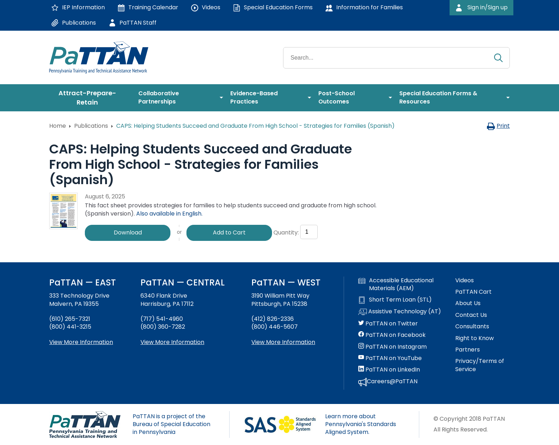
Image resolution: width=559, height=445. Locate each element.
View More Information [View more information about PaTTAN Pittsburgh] (283, 342)
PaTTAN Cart (473, 292)
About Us (468, 303)
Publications (91, 126)
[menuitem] (90, 97)
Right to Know (474, 338)
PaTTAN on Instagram (392, 347)
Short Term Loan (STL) (395, 300)
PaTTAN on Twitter (388, 324)
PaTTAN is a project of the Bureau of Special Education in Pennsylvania (171, 424)
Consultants (472, 326)
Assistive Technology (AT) (399, 312)
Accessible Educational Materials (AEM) (396, 284)
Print (498, 126)
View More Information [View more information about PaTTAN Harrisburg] (172, 342)
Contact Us (471, 315)
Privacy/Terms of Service (479, 365)
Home (57, 126)
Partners (467, 350)
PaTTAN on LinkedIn (389, 370)
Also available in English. (169, 213)
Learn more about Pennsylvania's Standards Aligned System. (360, 424)
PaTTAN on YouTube (390, 358)
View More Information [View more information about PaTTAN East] (81, 342)
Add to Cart (229, 232)
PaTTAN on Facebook (392, 335)
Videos (464, 280)
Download (128, 232)
